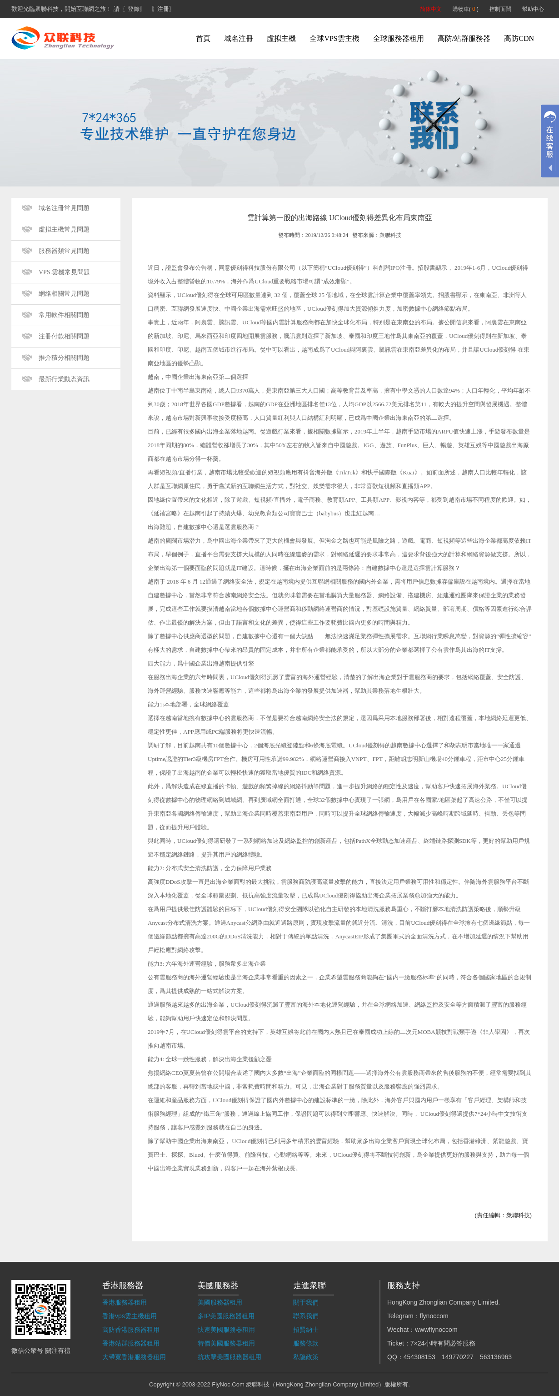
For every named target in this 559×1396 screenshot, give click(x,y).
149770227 (458, 1357)
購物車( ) (466, 9)
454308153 (419, 1357)
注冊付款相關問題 (64, 336)
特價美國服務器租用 (226, 1343)
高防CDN (519, 38)
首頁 (203, 38)
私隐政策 (306, 1357)
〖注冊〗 (163, 8)
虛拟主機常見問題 (64, 229)
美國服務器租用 (220, 1302)
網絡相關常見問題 (64, 293)
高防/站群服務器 (464, 38)
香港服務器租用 (124, 1302)
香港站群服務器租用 (131, 1343)
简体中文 (431, 9)
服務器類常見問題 (64, 250)
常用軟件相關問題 (64, 315)
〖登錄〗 (133, 8)
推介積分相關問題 (64, 357)
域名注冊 (238, 38)
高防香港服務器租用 (131, 1329)
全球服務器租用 (398, 38)
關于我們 (306, 1302)
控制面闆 (500, 9)
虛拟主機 (281, 38)
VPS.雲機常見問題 (64, 272)
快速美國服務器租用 (226, 1329)
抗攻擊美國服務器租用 (229, 1357)
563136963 (496, 1357)
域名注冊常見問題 (64, 208)
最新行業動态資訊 (64, 379)
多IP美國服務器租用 (226, 1316)
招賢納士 (306, 1329)
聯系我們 (306, 1316)
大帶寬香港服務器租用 (134, 1357)
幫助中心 (533, 9)
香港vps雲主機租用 (129, 1316)
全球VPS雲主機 (334, 38)
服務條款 (306, 1343)
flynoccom (434, 1316)
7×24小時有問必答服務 (443, 1343)
